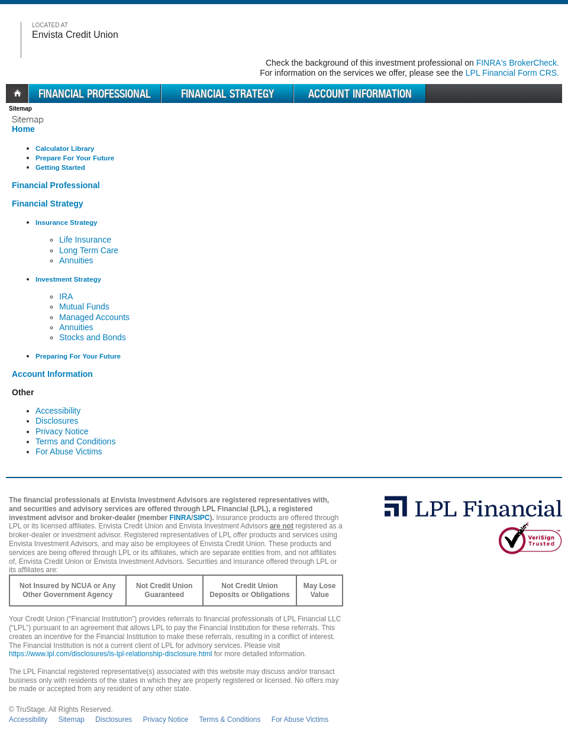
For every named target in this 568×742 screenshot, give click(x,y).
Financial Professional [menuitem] (94, 93)
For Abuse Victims (300, 719)
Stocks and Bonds (92, 337)
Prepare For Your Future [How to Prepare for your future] (75, 158)
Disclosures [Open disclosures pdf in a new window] (113, 719)
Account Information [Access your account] (52, 374)
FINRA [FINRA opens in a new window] (180, 518)
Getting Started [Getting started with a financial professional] (60, 167)
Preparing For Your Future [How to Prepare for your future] (78, 356)
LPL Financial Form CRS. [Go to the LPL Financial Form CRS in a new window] (512, 73)
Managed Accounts (94, 317)
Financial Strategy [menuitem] (227, 93)
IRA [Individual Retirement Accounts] (66, 296)
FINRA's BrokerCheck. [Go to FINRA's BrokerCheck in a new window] (517, 62)
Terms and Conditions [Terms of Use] (75, 441)
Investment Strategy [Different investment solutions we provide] (68, 279)
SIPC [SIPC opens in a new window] (201, 518)
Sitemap (72, 719)
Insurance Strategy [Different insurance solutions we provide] (67, 222)
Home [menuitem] (17, 93)
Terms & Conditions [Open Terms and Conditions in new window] (229, 719)
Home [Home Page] (23, 129)
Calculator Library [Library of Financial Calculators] (65, 148)
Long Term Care (88, 250)
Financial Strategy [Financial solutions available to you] (47, 203)
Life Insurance (85, 239)
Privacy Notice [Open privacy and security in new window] (165, 719)
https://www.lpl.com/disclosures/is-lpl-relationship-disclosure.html (110, 654)
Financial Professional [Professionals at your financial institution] (56, 185)
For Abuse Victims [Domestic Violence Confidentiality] (69, 451)
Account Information (360, 93)
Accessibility (28, 719)
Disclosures (57, 420)
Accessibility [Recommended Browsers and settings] (58, 410)
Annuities (76, 260)
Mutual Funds (84, 306)
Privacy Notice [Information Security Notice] (62, 431)
